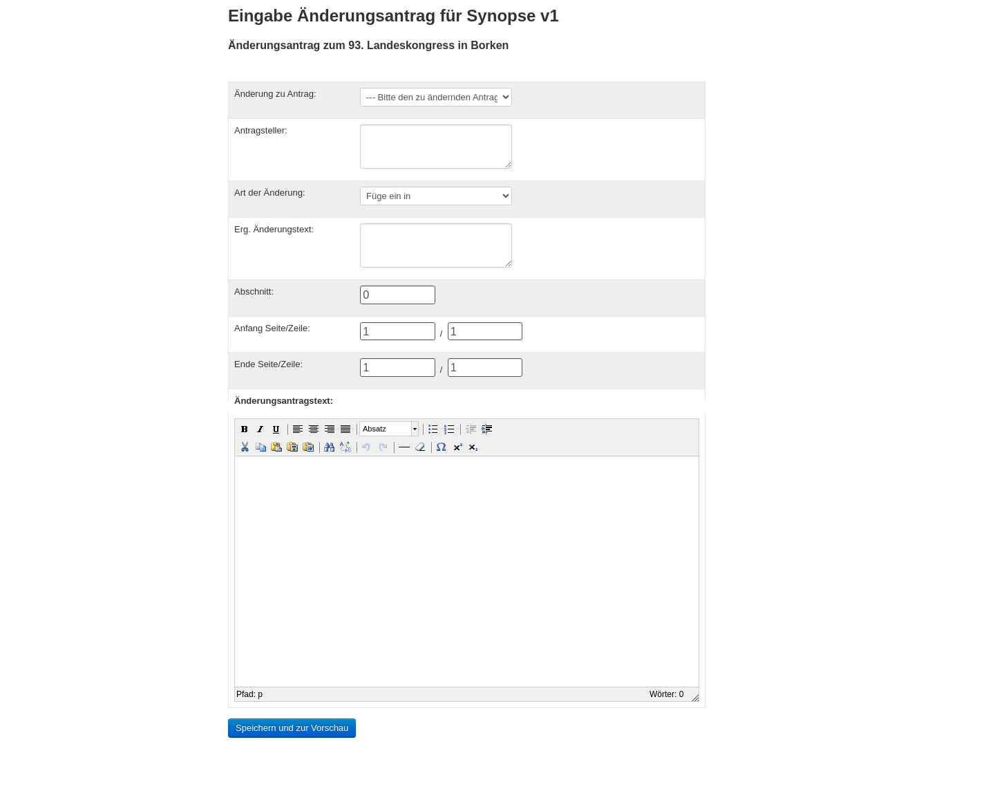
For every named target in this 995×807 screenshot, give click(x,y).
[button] (244, 428)
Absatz (374, 429)
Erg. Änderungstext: (274, 229)
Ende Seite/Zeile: (268, 364)
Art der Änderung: (269, 192)
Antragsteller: (260, 130)
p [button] (260, 694)
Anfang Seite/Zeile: (272, 328)
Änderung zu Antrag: (275, 94)
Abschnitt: (254, 291)
